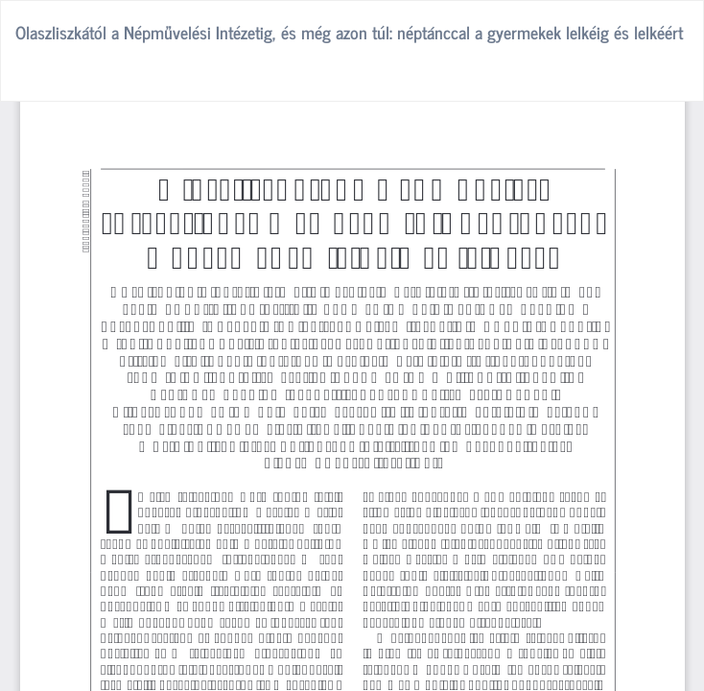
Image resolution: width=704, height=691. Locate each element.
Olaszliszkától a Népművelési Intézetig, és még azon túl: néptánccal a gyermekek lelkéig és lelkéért (349, 31)
